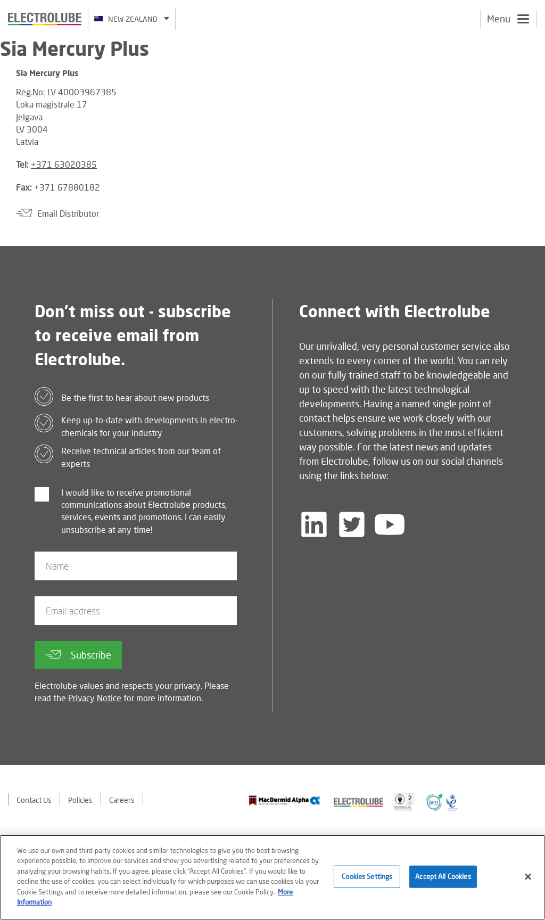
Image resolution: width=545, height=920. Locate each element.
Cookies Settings (367, 877)
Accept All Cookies (442, 877)
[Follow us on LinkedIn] (314, 524)
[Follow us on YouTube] (389, 524)
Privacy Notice (94, 698)
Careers (122, 799)
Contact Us (34, 799)
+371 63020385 (64, 164)
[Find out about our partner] (284, 800)
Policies (80, 799)
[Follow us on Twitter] (352, 524)
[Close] (528, 877)
